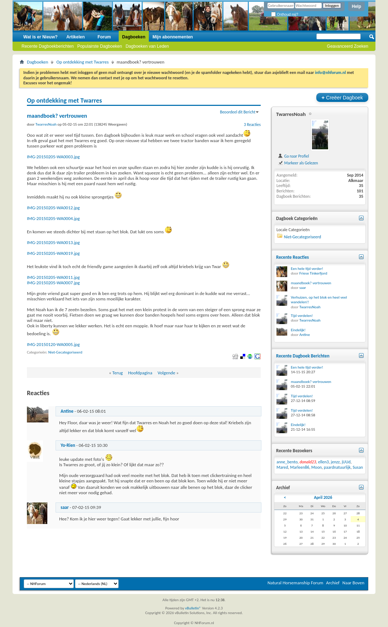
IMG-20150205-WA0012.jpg (53, 207)
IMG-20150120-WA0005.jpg (53, 344)
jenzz (335, 461)
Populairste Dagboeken (99, 46)
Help (356, 6)
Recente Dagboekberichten (48, 46)
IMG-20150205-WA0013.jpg (53, 242)
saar (65, 507)
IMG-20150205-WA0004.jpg (53, 218)
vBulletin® (193, 608)
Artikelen (75, 36)
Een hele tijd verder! (307, 268)
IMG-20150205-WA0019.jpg (53, 253)
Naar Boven (353, 582)
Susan (358, 467)
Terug (117, 372)
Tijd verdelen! (302, 315)
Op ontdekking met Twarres (82, 62)
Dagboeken (134, 36)
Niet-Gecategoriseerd (65, 352)
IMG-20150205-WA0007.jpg (53, 282)
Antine (67, 411)
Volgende (166, 372)
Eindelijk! (298, 330)
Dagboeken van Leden (147, 46)
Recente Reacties (292, 257)
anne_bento (287, 461)
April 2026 (323, 497)
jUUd (346, 461)
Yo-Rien (68, 445)
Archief (333, 582)
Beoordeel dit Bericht (237, 111)
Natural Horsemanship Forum (295, 582)
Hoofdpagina (140, 372)
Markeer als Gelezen (298, 162)
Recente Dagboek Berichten (303, 356)
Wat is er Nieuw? (40, 36)
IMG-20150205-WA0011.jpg (53, 277)
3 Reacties (252, 124)
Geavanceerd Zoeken (347, 46)
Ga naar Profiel (293, 156)
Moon (316, 467)
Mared (282, 467)
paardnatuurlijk (337, 467)
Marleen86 (299, 467)
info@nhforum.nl (330, 72)
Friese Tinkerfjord (313, 273)
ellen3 (323, 461)
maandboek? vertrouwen (311, 283)
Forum (104, 36)
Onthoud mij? (284, 15)
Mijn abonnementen (172, 36)
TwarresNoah (291, 114)
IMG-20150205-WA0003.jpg (53, 156)
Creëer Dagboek (342, 97)
